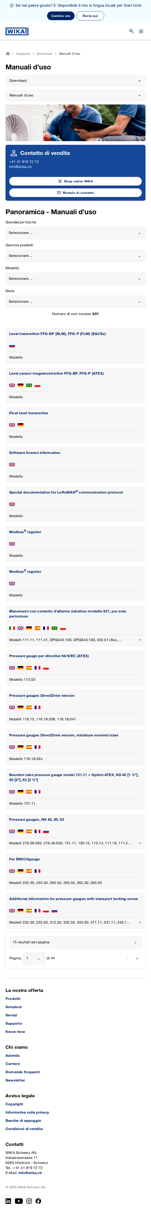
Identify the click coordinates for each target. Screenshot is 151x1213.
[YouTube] (19, 1201)
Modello (12, 268)
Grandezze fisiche (21, 222)
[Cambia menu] (141, 31)
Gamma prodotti (19, 245)
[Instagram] (29, 1201)
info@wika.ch (20, 167)
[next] (137, 958)
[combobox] (76, 233)
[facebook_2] (38, 1201)
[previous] (127, 958)
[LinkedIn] (8, 1201)
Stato (10, 291)
